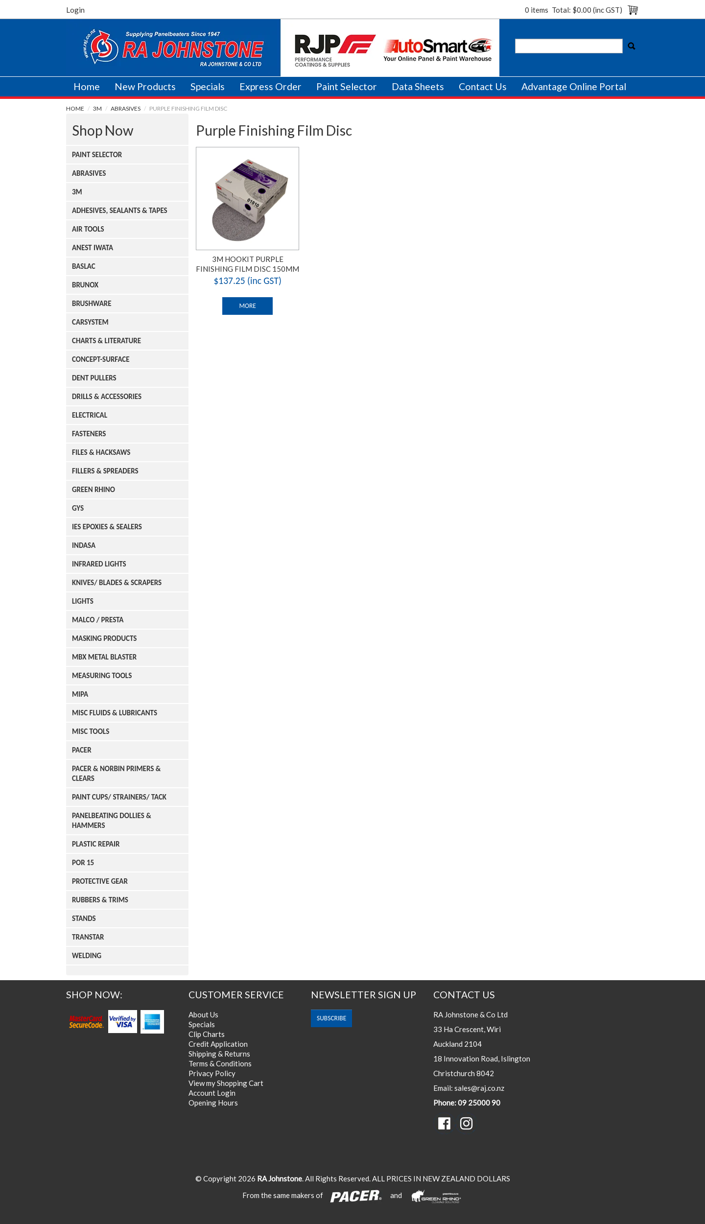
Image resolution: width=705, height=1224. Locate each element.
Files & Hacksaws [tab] (101, 452)
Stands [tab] (84, 918)
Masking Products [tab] (104, 638)
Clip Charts (206, 1034)
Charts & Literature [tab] (106, 340)
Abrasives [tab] (89, 173)
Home (86, 86)
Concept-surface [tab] (101, 359)
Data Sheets (418, 86)
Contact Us (483, 86)
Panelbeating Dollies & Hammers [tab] (111, 820)
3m (97, 108)
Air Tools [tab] (88, 229)
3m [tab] (77, 192)
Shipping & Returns (219, 1053)
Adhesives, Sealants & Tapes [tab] (119, 210)
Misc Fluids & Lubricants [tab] (114, 712)
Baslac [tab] (83, 266)
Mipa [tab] (80, 694)
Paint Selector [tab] (97, 154)
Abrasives (126, 108)
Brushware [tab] (92, 303)
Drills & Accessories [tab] (106, 396)
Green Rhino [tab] (93, 489)
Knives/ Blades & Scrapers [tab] (117, 582)
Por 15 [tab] (83, 862)
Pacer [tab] (82, 750)
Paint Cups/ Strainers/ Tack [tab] (119, 797)
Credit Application (218, 1043)
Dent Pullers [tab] (94, 378)
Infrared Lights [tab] (99, 564)
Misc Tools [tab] (90, 731)
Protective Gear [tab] (100, 881)
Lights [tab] (83, 601)
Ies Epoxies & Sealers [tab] (107, 526)
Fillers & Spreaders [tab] (105, 471)
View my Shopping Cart (225, 1083)
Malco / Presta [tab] (97, 619)
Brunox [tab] (85, 285)
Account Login (211, 1092)
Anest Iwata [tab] (92, 247)
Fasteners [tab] (89, 433)
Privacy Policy (211, 1073)
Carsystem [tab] (90, 322)
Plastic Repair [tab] (95, 844)
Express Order (270, 86)
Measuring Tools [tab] (102, 675)
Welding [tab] (86, 955)
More (247, 306)
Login (75, 9)
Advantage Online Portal (573, 86)
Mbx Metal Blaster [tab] (104, 657)
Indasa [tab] (83, 545)
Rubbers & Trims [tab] (100, 899)
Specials (207, 86)
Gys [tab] (78, 508)
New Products (145, 86)
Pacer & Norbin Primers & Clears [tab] (116, 773)
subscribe (331, 1018)
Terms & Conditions (220, 1063)
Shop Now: (94, 994)
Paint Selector (346, 86)
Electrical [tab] (89, 415)
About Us (203, 1014)
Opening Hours (213, 1102)
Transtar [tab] (88, 937)
